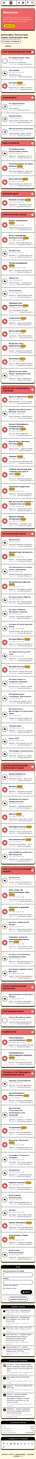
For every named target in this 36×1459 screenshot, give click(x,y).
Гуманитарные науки (14, 215)
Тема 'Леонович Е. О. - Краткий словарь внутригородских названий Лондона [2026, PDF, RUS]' (18, 1349)
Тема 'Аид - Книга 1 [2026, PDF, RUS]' (19, 1328)
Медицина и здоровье (19, 907)
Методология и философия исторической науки (21, 711)
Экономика (14, 359)
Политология (15, 291)
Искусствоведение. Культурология (17, 1374)
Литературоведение (18, 263)
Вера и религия (11, 143)
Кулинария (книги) (17, 827)
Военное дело (11, 194)
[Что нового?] (28, 2)
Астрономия (14, 1127)
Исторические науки (14, 534)
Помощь (30, 1454)
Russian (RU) (20, 1454)
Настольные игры (17, 839)
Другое (12, 814)
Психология (9, 1032)
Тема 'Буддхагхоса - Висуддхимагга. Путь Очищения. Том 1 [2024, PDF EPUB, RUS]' (18, 1319)
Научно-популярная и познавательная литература (18, 426)
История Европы (16, 639)
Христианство (15, 179)
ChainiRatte (30, 1433)
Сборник (13, 456)
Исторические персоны (19, 582)
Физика (12, 1210)
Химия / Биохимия (17, 1223)
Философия (14, 331)
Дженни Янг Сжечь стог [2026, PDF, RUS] (21, 1045)
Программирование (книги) (18, 52)
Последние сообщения (18, 1360)
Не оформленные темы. (19, 58)
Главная (16, 1456)
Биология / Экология (18, 1140)
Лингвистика (14, 251)
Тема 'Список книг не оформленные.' (18, 1311)
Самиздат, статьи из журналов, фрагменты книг (19, 939)
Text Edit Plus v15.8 (15, 75)
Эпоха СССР (14, 738)
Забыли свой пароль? (10, 1285)
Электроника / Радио (18, 1235)
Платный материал (13, 1011)
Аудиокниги (9, 98)
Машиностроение (17, 1182)
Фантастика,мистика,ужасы (21, 129)
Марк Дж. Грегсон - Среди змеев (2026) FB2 (22, 448)
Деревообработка (17, 774)
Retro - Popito (8, 1454)
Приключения (15, 116)
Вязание (12, 786)
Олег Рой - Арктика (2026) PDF (18, 433)
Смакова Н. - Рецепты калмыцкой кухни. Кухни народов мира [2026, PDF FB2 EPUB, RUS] (18, 1411)
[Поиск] (32, 2)
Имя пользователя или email (13, 1271)
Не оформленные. (17, 103)
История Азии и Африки (20, 597)
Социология (14, 318)
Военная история (17, 200)
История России (16, 667)
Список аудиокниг (14, 108)
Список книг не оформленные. (18, 62)
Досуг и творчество (18, 397)
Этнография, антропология (21, 751)
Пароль (5, 1278)
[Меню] (4, 2)
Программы (14, 70)
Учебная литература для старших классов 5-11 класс (20, 471)
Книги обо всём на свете (20, 1017)
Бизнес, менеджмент (18, 220)
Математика (14, 1170)
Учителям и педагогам (19, 487)
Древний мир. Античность (21, 552)
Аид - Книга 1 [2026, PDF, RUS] (18, 310)
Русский (12, 83)
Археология (14, 540)
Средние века (15, 726)
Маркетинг (14, 278)
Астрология (14, 877)
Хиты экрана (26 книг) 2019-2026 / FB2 (20, 461)
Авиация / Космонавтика (20, 1081)
